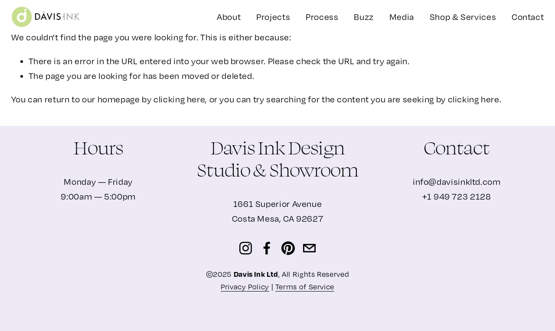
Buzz (364, 17)
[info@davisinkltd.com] (309, 248)
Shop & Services (463, 17)
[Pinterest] (288, 248)
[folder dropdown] (273, 17)
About (229, 17)
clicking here (179, 99)
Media (401, 17)
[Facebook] (267, 248)
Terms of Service (304, 286)
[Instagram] (245, 248)
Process (322, 17)
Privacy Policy (245, 286)
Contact (528, 17)
